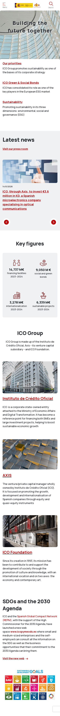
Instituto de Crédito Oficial (28, 398)
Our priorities (12, 63)
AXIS (7, 475)
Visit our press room (15, 149)
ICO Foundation (17, 552)
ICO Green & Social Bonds (21, 83)
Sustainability (13, 102)
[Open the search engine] (51, 5)
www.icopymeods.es (23, 631)
